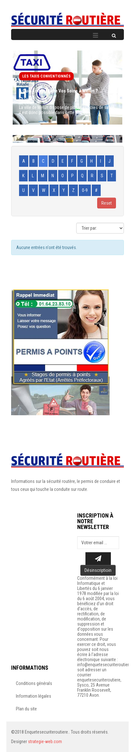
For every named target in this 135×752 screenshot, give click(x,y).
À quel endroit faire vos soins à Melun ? (58, 90)
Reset (106, 203)
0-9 (85, 190)
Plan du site (26, 708)
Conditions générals (34, 683)
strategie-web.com (45, 741)
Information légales (33, 696)
